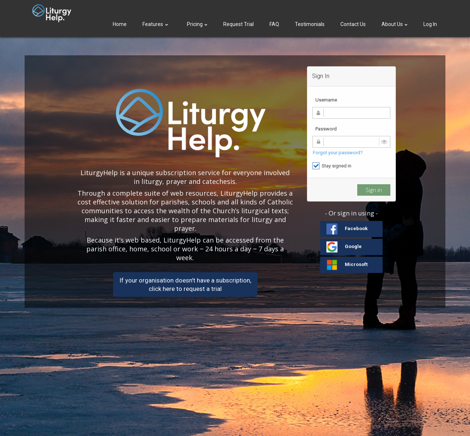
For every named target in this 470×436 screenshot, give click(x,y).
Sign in (374, 189)
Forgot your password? (338, 152)
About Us (395, 24)
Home (120, 24)
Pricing (197, 24)
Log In (430, 24)
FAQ (274, 24)
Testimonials (310, 24)
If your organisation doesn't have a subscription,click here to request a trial (185, 284)
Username (326, 100)
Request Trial (238, 24)
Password (326, 129)
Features (155, 24)
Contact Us (353, 24)
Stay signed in (331, 165)
